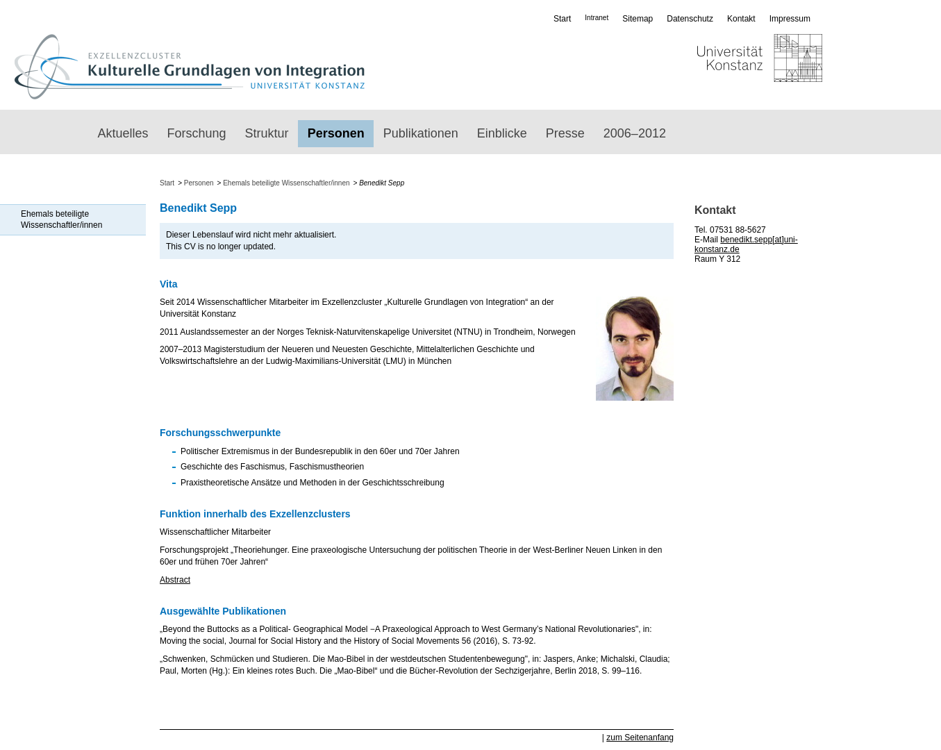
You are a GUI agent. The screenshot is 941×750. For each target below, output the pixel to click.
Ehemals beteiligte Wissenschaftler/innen (61, 219)
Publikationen (420, 133)
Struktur (267, 133)
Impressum (789, 19)
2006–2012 (634, 133)
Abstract (175, 580)
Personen (336, 133)
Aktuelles (123, 133)
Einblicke (502, 133)
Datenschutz (690, 19)
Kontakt (741, 19)
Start (562, 19)
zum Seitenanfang (640, 737)
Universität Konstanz (719, 66)
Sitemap (637, 19)
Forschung (196, 133)
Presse (565, 133)
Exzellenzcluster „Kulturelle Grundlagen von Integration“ (189, 66)
